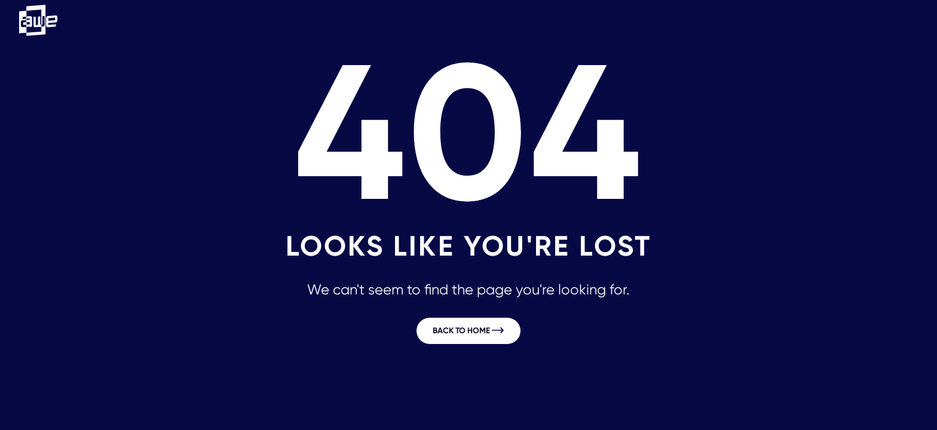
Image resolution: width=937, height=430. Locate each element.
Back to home (468, 330)
